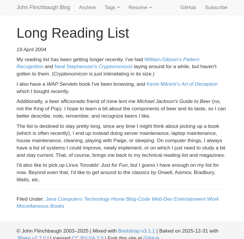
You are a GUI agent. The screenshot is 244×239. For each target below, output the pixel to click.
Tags (112, 7)
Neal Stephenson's (94, 66)
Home (118, 199)
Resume (140, 7)
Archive (87, 7)
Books (57, 206)
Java (51, 199)
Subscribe (216, 7)
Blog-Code (138, 199)
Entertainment (190, 199)
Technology (97, 199)
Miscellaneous (33, 206)
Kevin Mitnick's (182, 84)
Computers (70, 199)
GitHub (188, 7)
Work (213, 199)
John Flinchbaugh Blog (43, 7)
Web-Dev (162, 199)
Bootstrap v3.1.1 (136, 231)
